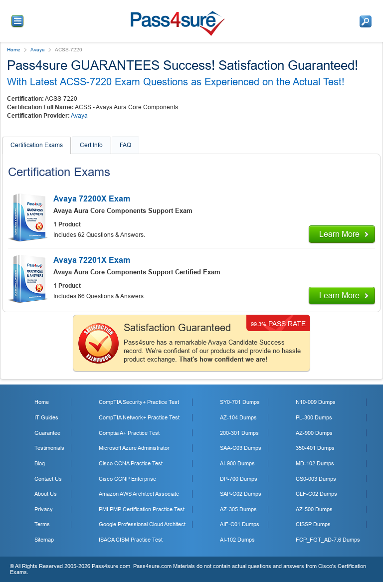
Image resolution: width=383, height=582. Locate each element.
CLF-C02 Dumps (316, 494)
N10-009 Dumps (316, 402)
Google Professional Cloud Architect (142, 524)
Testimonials (49, 448)
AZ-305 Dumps (238, 509)
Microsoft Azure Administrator (134, 448)
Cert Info (91, 145)
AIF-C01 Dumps (239, 524)
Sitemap (44, 540)
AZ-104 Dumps (238, 417)
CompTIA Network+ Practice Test (139, 417)
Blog (39, 463)
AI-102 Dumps (237, 540)
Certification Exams (36, 145)
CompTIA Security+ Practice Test (139, 402)
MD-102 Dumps (315, 463)
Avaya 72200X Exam (91, 198)
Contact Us (48, 479)
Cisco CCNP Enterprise (127, 479)
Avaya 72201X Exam (91, 260)
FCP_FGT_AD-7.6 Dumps (328, 540)
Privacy (43, 509)
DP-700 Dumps (238, 479)
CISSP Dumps (313, 524)
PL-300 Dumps (314, 417)
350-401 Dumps (315, 448)
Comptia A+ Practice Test (129, 433)
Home (13, 49)
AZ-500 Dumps (314, 509)
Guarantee (47, 433)
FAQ (125, 145)
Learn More (339, 234)
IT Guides (46, 417)
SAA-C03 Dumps (240, 448)
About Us (45, 494)
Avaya (37, 49)
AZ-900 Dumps (314, 433)
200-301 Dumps (239, 433)
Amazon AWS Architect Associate (139, 494)
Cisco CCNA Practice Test (131, 463)
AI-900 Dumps (237, 463)
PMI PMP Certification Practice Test (142, 509)
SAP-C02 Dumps (240, 494)
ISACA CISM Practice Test (131, 540)
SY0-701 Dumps (240, 402)
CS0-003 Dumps (316, 479)
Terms (42, 524)
